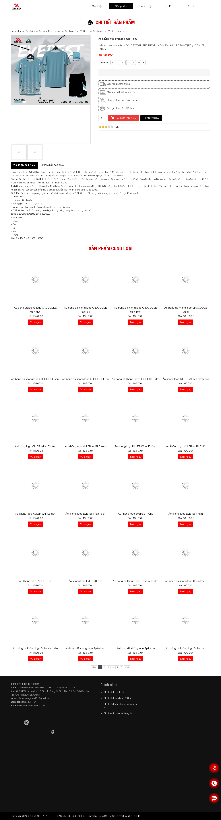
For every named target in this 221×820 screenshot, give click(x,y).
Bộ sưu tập (146, 6)
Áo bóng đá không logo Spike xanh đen (135, 581)
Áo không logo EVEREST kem (186, 513)
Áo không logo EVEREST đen (85, 581)
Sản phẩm (121, 6)
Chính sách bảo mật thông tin (118, 713)
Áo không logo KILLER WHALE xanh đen (186, 379)
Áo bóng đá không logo (50, 31)
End (127, 667)
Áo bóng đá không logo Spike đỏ (135, 648)
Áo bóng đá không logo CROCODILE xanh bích (135, 309)
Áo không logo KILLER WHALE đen (35, 513)
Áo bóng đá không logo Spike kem (85, 648)
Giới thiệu (97, 6)
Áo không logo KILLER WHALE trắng (35, 446)
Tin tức (169, 6)
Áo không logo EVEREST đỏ (35, 581)
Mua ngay (35, 322)
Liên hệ (190, 6)
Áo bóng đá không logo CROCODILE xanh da (85, 309)
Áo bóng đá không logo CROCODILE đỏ (85, 379)
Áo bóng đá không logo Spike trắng (185, 581)
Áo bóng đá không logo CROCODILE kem (35, 379)
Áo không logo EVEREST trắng (135, 513)
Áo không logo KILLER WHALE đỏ (185, 446)
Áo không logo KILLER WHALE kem (85, 446)
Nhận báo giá (151, 118)
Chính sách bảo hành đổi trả (117, 698)
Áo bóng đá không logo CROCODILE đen (135, 379)
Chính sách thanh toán (114, 692)
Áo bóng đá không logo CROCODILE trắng (185, 309)
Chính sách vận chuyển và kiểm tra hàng (121, 706)
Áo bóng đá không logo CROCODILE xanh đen (35, 309)
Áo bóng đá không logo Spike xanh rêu (35, 648)
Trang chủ (16, 31)
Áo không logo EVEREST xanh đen (85, 513)
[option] (50, 70)
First (94, 667)
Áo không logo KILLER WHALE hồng (135, 446)
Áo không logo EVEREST (77, 31)
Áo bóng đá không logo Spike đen (185, 648)
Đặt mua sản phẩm (123, 117)
